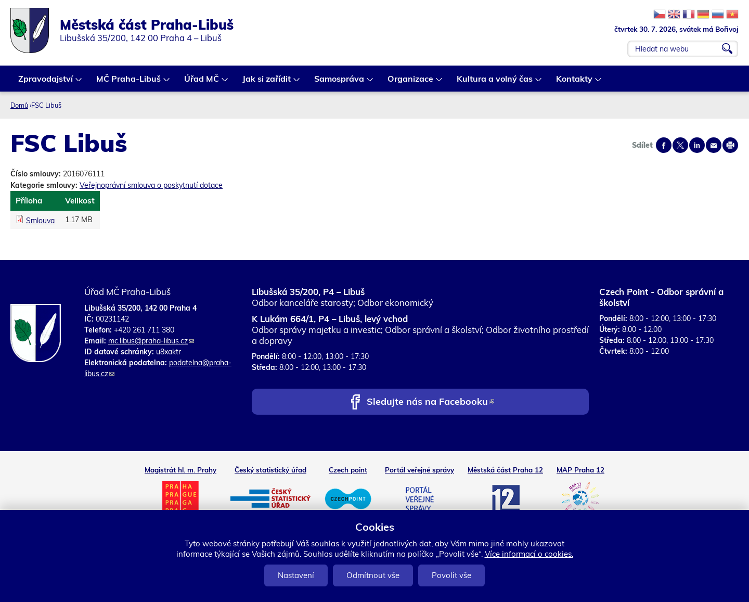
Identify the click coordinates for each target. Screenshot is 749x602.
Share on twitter (680, 145)
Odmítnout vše (372, 575)
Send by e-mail (713, 145)
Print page (730, 145)
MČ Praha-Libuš (129, 82)
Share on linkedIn (697, 145)
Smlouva (40, 220)
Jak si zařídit (267, 82)
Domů (19, 105)
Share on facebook (663, 145)
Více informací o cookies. (529, 554)
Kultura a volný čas (495, 82)
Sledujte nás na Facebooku (430, 402)
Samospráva (339, 82)
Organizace (411, 82)
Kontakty (574, 82)
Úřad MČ (202, 82)
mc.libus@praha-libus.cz (151, 340)
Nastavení (296, 575)
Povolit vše (451, 575)
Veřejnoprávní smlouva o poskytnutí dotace (151, 185)
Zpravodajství (46, 82)
